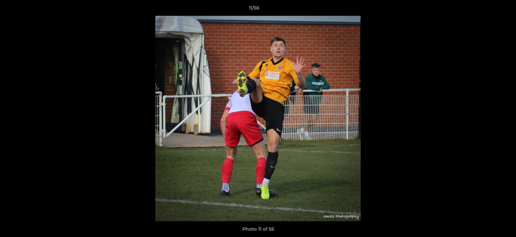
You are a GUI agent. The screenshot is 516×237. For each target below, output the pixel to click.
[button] (488, 10)
